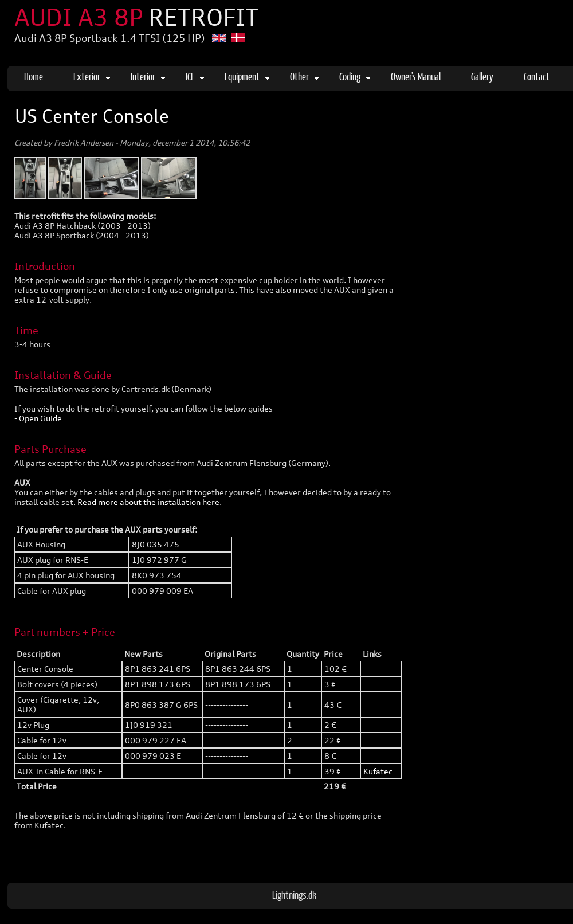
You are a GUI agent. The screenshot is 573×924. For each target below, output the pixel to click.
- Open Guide (38, 418)
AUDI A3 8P (136, 17)
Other (304, 76)
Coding (354, 76)
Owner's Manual (416, 76)
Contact (537, 76)
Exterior (91, 76)
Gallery (482, 76)
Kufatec (378, 771)
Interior (148, 76)
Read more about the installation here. (149, 502)
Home (33, 76)
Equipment (247, 76)
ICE (195, 76)
